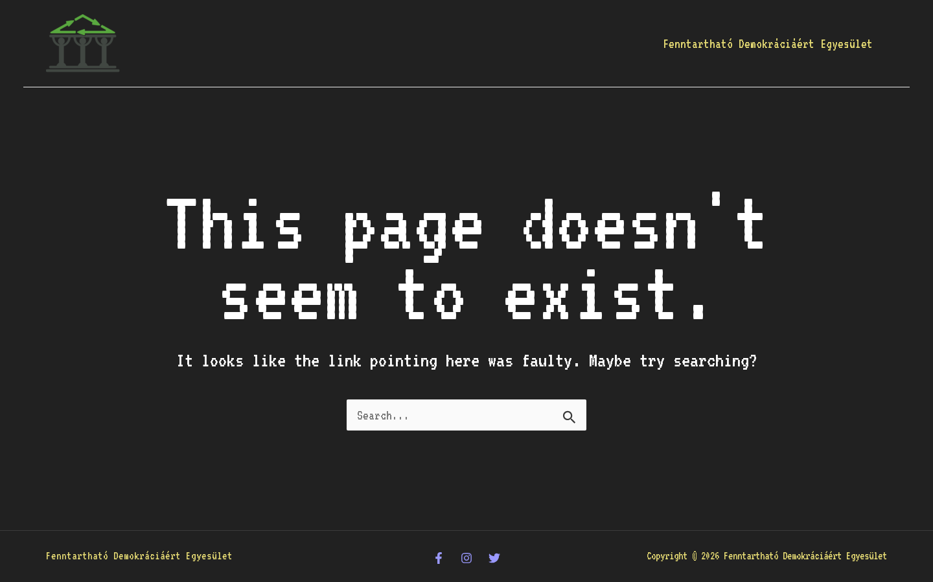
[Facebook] (438, 558)
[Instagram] (466, 558)
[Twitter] (494, 558)
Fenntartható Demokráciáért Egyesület (768, 43)
